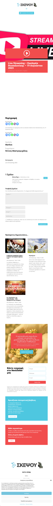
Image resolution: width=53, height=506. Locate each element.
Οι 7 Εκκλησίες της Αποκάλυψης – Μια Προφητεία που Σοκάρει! (14, 299)
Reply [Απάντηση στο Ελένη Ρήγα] (45, 178)
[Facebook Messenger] (17, 124)
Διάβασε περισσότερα (26, 353)
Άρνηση (26, 497)
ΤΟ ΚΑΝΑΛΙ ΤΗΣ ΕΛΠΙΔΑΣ (27, 13)
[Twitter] (9, 124)
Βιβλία (26, 475)
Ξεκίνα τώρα (12, 416)
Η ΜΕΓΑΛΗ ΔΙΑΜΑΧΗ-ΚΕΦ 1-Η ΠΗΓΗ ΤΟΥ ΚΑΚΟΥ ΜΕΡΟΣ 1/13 (15, 257)
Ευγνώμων (32, 255)
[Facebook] (6, 124)
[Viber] (15, 124)
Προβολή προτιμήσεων (26, 501)
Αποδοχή (26, 493)
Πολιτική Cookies (29, 504)
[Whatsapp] (12, 124)
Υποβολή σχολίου (43, 224)
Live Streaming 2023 (11, 162)
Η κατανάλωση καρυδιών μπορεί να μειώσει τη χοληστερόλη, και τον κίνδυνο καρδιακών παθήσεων (26, 341)
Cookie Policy (22, 504)
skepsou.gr (12, 70)
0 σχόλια (25, 70)
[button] (51, 480)
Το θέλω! (11, 440)
